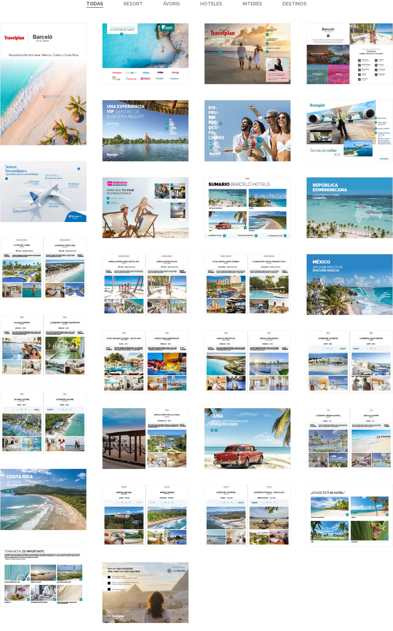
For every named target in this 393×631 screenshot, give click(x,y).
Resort (133, 4)
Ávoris (171, 4)
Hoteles (211, 4)
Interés (252, 4)
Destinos (294, 4)
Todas (94, 4)
